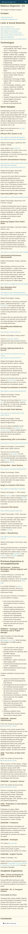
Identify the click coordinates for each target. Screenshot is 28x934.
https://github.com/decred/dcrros (11, 332)
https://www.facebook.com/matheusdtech (13, 39)
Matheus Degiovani (8, 2)
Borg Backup (17, 553)
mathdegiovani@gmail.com (9, 19)
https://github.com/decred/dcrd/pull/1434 (13, 391)
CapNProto (17, 148)
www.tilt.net (12, 843)
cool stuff (22, 128)
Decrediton (14, 454)
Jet (21, 303)
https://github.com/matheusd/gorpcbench (13, 139)
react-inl (6, 460)
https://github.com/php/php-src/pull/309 (13, 489)
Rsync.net (4, 555)
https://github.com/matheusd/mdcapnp (13, 137)
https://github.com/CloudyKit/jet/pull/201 (13, 292)
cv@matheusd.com (7, 17)
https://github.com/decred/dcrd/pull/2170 (13, 167)
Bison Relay (11, 380)
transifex (11, 462)
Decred (19, 586)
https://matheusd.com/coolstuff (10, 29)
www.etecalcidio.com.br (8, 726)
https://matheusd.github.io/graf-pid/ (11, 511)
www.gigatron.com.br (7, 640)
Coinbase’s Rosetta (12, 339)
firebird (24, 498)
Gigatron (8, 496)
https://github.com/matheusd (9, 31)
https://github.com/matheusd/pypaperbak (13, 469)
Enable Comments (9, 923)
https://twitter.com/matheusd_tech (11, 33)
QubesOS (14, 555)
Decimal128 (4, 305)
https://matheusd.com (7, 27)
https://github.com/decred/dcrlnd (11, 358)
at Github (9, 530)
